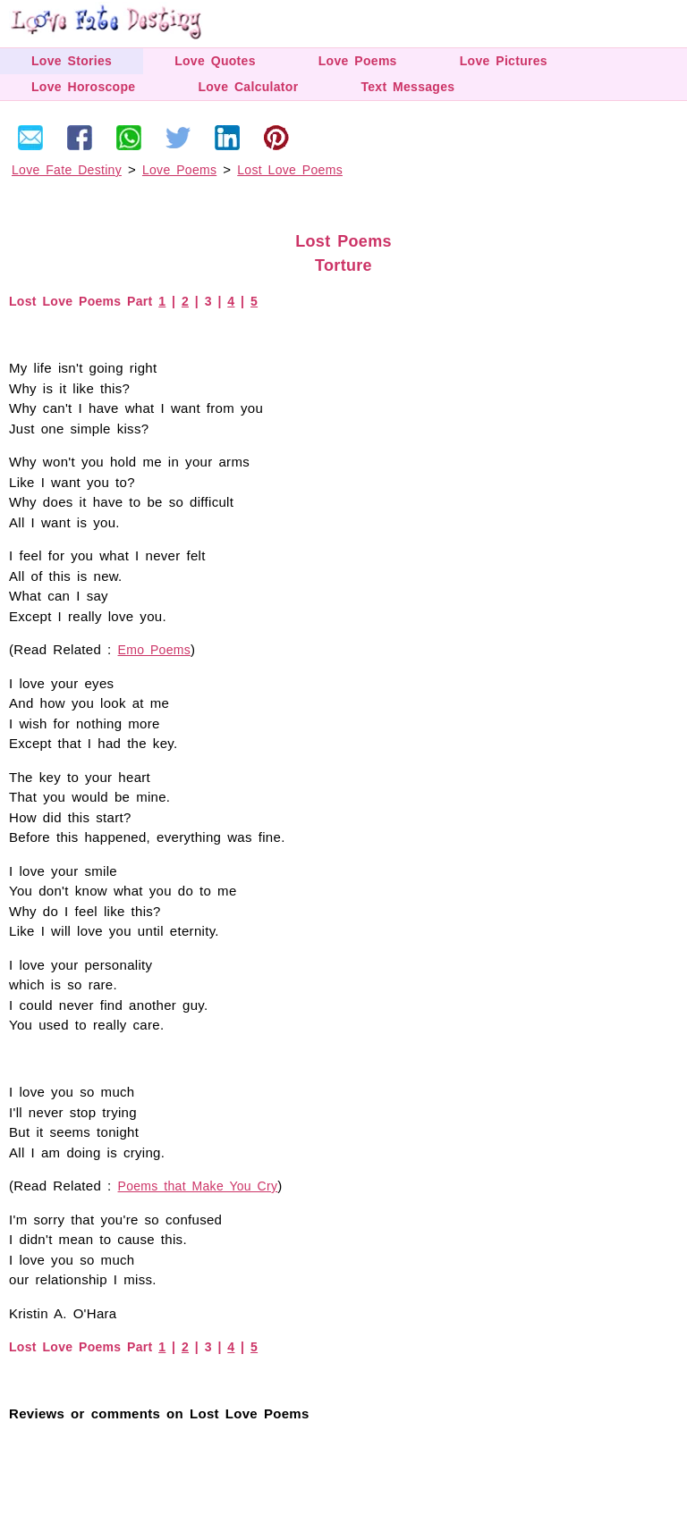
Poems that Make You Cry (198, 1186)
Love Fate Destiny (67, 170)
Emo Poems (154, 650)
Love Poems (357, 61)
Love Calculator (248, 87)
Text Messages (407, 87)
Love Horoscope (83, 87)
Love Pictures (503, 61)
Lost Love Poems (290, 170)
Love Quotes (215, 61)
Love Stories (71, 61)
